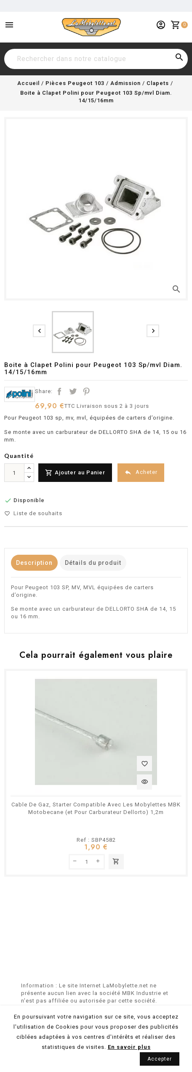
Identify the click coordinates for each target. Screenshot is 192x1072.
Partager (59, 391)
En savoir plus (129, 1047)
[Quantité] (14, 472)
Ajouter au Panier (75, 473)
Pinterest (86, 391)
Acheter (140, 472)
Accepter (159, 1059)
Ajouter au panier (116, 861)
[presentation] (39, 331)
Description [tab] (34, 562)
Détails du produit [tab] (93, 562)
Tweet (73, 391)
